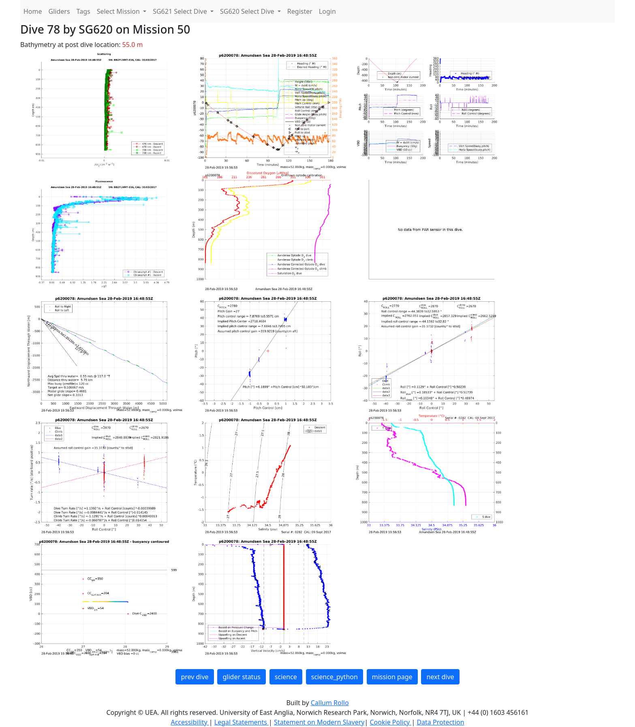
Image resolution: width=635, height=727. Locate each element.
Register (299, 11)
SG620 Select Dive (248, 11)
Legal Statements (241, 722)
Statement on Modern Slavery (319, 722)
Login (327, 11)
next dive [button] (440, 676)
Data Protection (440, 722)
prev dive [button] (194, 676)
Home (33, 11)
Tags (83, 11)
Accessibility (190, 722)
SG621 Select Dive (181, 11)
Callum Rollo (330, 702)
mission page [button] (392, 676)
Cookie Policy (390, 722)
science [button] (286, 676)
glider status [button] (241, 676)
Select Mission (119, 11)
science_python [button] (334, 676)
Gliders (59, 11)
